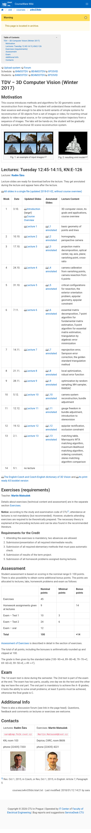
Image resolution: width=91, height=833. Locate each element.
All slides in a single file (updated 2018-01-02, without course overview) (43, 191)
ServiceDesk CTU (74, 812)
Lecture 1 (32, 226)
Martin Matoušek (20, 495)
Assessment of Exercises (15, 643)
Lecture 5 (32, 285)
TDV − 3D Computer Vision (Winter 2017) (22, 41)
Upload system (12, 67)
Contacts (9, 60)
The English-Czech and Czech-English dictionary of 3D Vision (37, 476)
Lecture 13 (32, 435)
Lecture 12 (32, 425)
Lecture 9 (32, 380)
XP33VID (53, 71)
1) (68, 511)
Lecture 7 (32, 349)
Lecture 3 (32, 246)
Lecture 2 (32, 236)
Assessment (11, 51)
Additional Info (12, 57)
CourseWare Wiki (17, 4)
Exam (8, 54)
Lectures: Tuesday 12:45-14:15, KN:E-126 (24, 46)
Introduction (33, 209)
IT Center (64, 808)
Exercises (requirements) (17, 49)
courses (20, 9)
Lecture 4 (32, 267)
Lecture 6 (32, 310)
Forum (27, 67)
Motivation (10, 43)
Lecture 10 (32, 394)
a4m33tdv (35, 9)
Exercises (15, 505)
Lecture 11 (32, 408)
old (10, 9)
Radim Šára (18, 175)
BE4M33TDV (38, 71)
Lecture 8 (32, 370)
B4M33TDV (21, 71)
